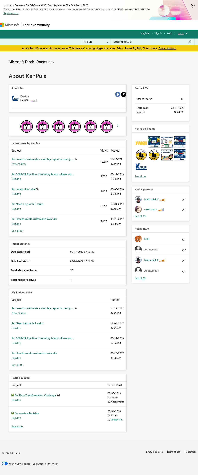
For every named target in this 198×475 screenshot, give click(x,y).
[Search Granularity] (96, 42)
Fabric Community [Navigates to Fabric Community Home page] (36, 25)
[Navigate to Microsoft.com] (9, 25)
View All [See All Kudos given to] (140, 216)
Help (169, 33)
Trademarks (190, 451)
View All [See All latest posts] (17, 231)
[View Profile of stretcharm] (117, 419)
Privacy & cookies (154, 451)
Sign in (158, 33)
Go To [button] (181, 33)
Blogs (118, 24)
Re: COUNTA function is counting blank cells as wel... (42, 174)
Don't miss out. (167, 48)
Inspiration (72, 24)
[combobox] (153, 42)
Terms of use (173, 451)
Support (146, 24)
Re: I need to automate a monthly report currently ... (42, 159)
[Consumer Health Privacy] (45, 464)
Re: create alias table (23, 189)
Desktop (16, 179)
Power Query (18, 164)
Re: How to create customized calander (34, 219)
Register (145, 33)
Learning (131, 24)
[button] (141, 141)
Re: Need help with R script (27, 204)
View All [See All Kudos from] (140, 278)
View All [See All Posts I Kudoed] (17, 426)
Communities (102, 24)
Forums (57, 24)
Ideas (87, 24)
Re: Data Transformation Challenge (36, 395)
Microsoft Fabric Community (31, 61)
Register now (10, 13)
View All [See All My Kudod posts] (17, 365)
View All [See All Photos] (140, 176)
